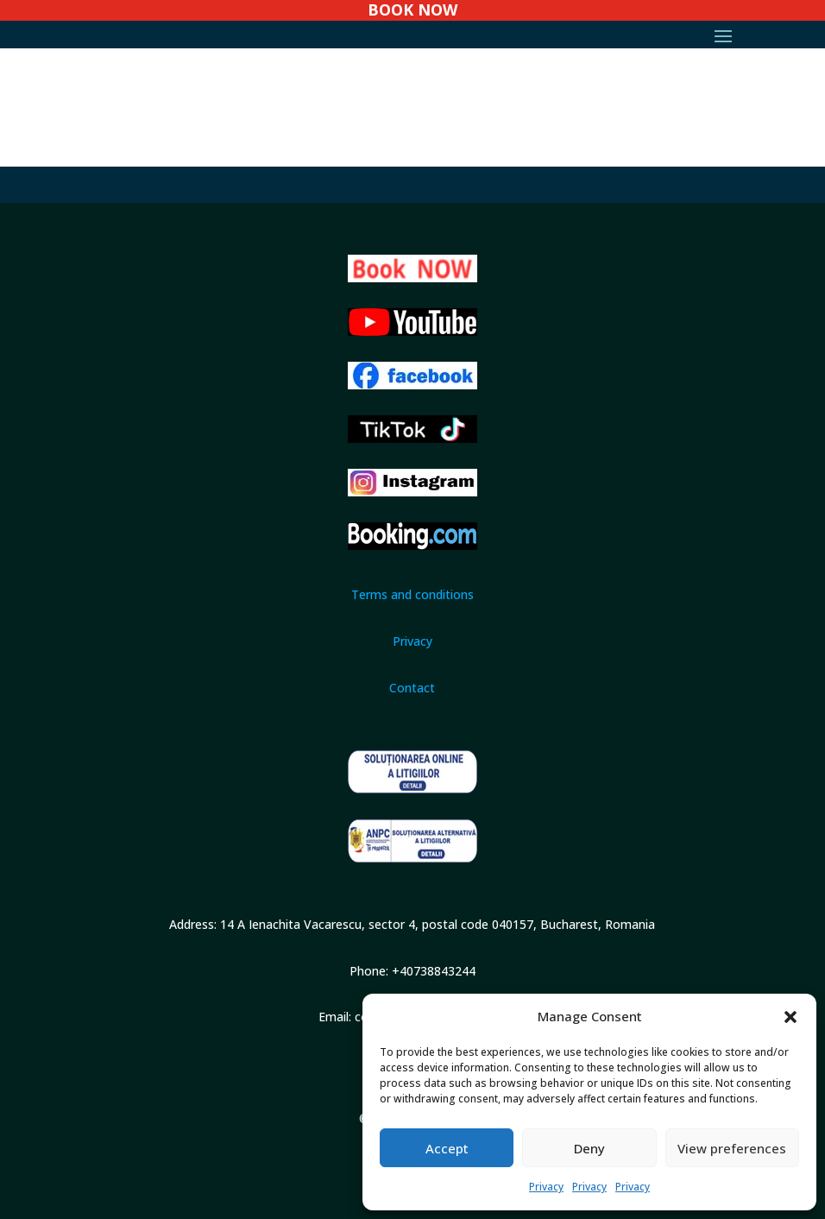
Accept (447, 1148)
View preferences (731, 1148)
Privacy (546, 1186)
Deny (589, 1148)
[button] (790, 1017)
